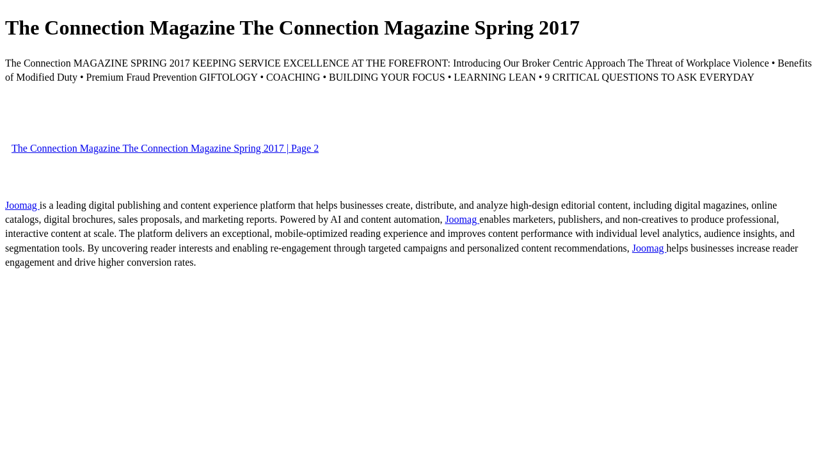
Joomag (22, 205)
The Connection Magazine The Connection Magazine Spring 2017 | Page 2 (165, 148)
